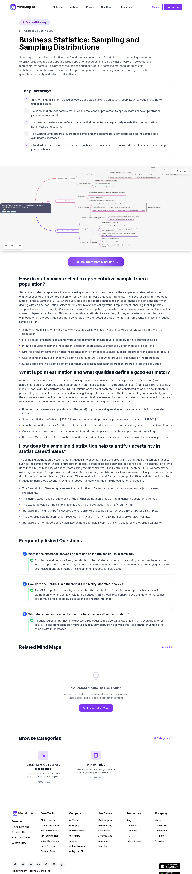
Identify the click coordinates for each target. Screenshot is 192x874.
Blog (128, 820)
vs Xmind (74, 820)
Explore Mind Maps (96, 707)
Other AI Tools (48, 851)
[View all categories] (163, 738)
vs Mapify (74, 825)
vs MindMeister (77, 830)
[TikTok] (62, 865)
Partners (159, 836)
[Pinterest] (46, 865)
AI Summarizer (48, 820)
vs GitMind (74, 836)
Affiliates (159, 841)
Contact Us (161, 825)
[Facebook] (15, 865)
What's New (19, 842)
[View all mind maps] (167, 647)
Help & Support (134, 841)
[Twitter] (23, 865)
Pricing (90, 7)
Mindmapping (105, 820)
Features (74, 7)
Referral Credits (21, 837)
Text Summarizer (49, 830)
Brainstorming (105, 825)
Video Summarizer (50, 841)
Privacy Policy (19, 871)
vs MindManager (77, 846)
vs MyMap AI (76, 851)
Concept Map (105, 836)
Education (103, 846)
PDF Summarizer (49, 836)
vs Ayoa (73, 841)
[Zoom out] (6, 245)
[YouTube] (38, 865)
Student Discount (22, 832)
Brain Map (103, 841)
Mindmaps (131, 830)
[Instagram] (54, 865)
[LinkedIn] (31, 865)
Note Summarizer (50, 846)
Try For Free (173, 7)
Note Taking (104, 830)
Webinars (131, 825)
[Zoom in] (19, 245)
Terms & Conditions (40, 871)
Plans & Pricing (20, 826)
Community (161, 830)
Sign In (155, 7)
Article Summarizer (50, 825)
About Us (160, 820)
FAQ (128, 836)
